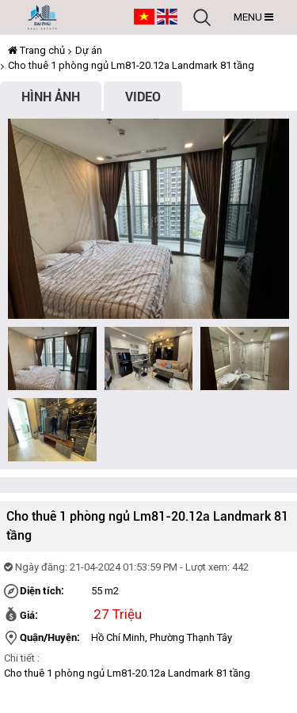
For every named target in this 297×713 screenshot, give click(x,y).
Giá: (29, 615)
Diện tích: (42, 590)
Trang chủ (36, 50)
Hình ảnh (50, 96)
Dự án (88, 50)
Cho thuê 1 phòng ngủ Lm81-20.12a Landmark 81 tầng (131, 65)
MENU (253, 17)
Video (143, 96)
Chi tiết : (22, 658)
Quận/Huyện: (50, 637)
